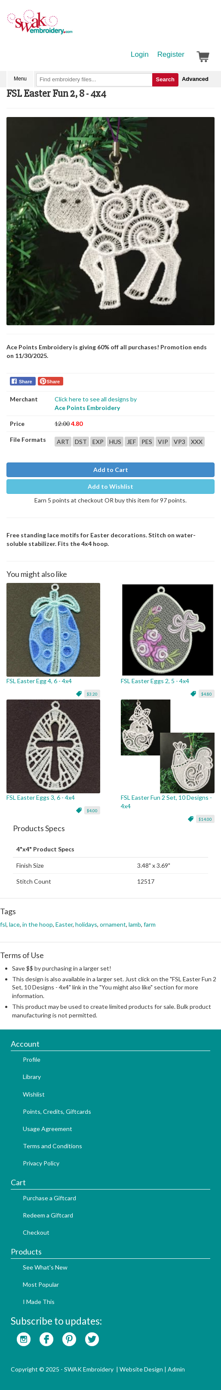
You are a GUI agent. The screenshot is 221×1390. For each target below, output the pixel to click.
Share (25, 381)
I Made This (39, 1301)
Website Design (141, 1369)
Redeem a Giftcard (48, 1215)
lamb (135, 924)
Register (170, 54)
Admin (176, 1369)
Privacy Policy (41, 1163)
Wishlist (34, 1094)
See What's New (45, 1267)
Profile (31, 1059)
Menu (20, 79)
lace (14, 924)
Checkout (36, 1232)
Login (140, 54)
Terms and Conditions (52, 1146)
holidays (86, 924)
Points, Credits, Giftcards (57, 1111)
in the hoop (37, 924)
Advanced (195, 79)
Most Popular (41, 1284)
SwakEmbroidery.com (70, 26)
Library (32, 1076)
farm (150, 924)
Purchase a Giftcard (49, 1198)
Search (165, 79)
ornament (113, 924)
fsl (3, 924)
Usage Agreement (47, 1128)
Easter (64, 924)
